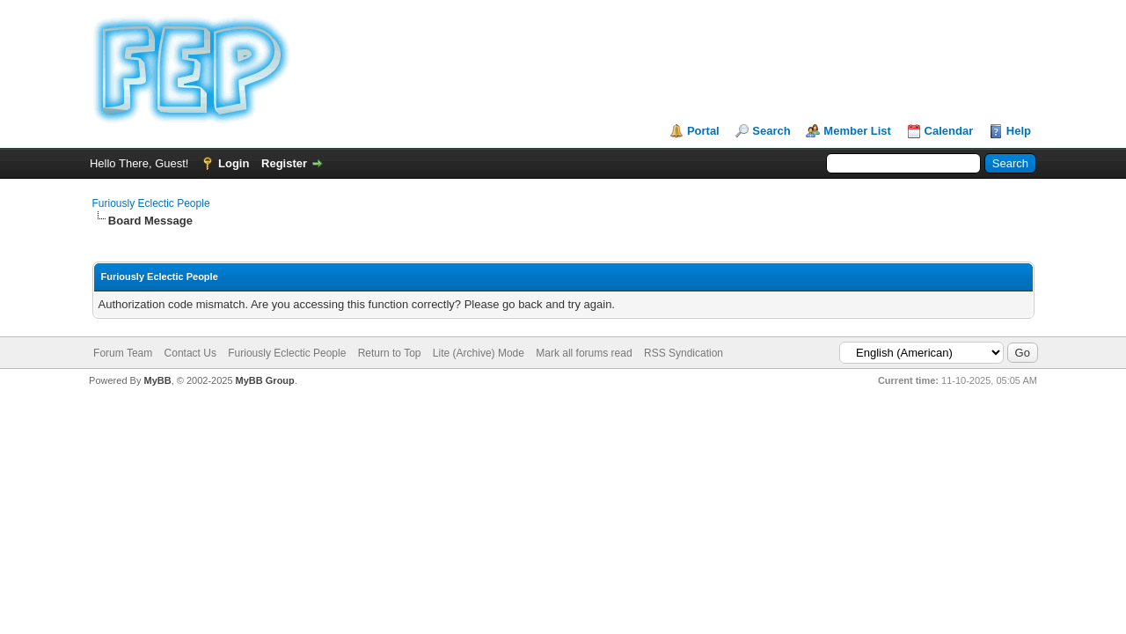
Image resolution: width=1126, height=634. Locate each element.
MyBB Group (265, 380)
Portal (703, 130)
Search (771, 130)
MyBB (157, 380)
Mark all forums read (584, 353)
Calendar (949, 130)
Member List (857, 130)
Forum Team (122, 353)
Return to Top (389, 353)
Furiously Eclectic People (151, 203)
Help (1018, 130)
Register (284, 163)
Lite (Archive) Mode (478, 353)
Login (233, 163)
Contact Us (190, 353)
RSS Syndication (683, 353)
